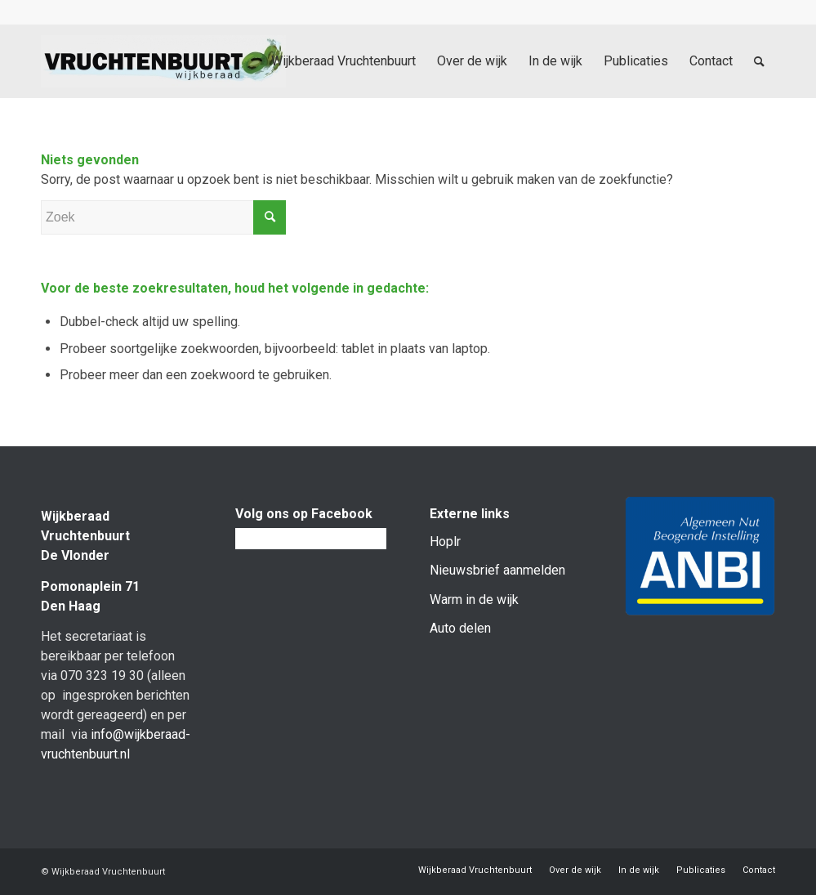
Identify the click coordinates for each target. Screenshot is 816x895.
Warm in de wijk (474, 599)
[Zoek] (759, 61)
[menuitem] (343, 61)
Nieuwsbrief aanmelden (497, 570)
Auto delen (460, 628)
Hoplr (445, 541)
